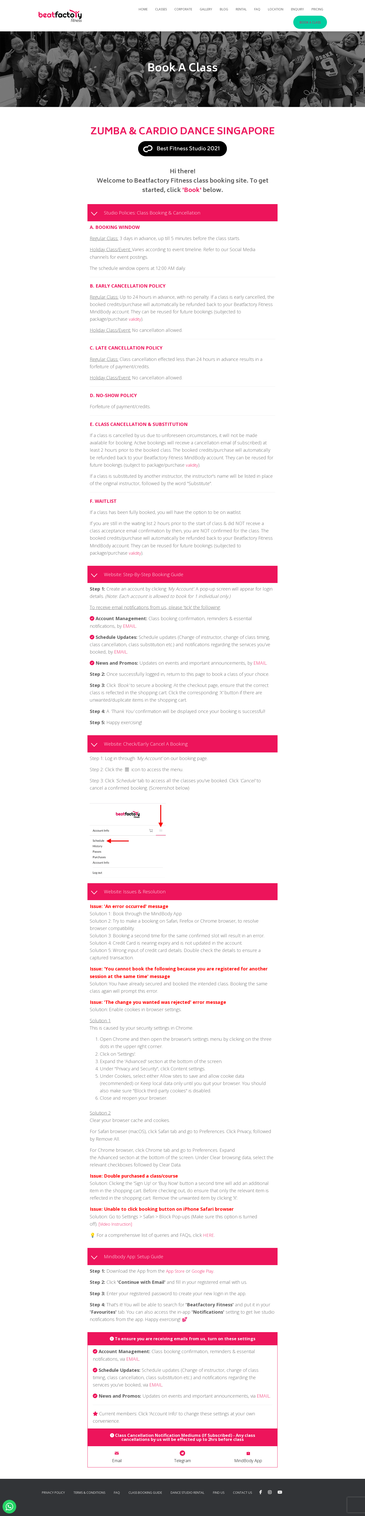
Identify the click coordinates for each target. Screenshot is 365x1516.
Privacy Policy (53, 1503)
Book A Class (310, 22)
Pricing (317, 9)
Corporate (183, 9)
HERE (208, 1239)
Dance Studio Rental (187, 1503)
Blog (224, 9)
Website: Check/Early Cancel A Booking (149, 746)
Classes (161, 9)
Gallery (206, 9)
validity (135, 320)
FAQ (257, 9)
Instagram (269, 1503)
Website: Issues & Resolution (137, 895)
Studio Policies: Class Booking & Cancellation (155, 213)
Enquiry (297, 9)
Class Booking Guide (145, 1503)
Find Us (218, 1503)
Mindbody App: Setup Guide (137, 1261)
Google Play (206, 1276)
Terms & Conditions (89, 1503)
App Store (176, 1276)
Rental (241, 9)
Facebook (260, 1503)
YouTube (280, 1503)
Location (275, 9)
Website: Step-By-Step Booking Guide (147, 575)
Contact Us (242, 1503)
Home (143, 9)
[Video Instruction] (117, 1228)
